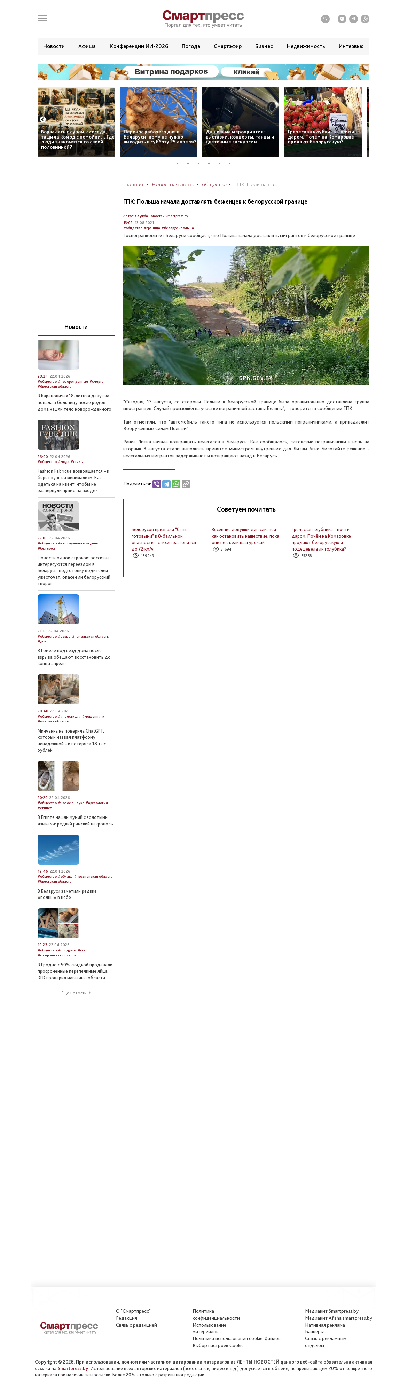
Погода (191, 46)
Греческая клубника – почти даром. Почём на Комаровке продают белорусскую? (321, 136)
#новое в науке (71, 802)
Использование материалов (209, 1328)
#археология (97, 802)
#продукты (67, 950)
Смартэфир (228, 46)
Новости (54, 46)
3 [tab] (201, 163)
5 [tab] (222, 163)
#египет (45, 808)
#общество (132, 228)
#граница (152, 228)
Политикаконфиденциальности (216, 1314)
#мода (63, 461)
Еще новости (74, 992)
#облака (65, 876)
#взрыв (64, 636)
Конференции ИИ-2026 (139, 46)
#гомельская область (90, 636)
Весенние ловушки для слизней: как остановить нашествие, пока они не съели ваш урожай (245, 536)
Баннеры (314, 1331)
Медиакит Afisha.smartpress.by (338, 1318)
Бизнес (264, 46)
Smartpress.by (73, 1368)
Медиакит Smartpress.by (332, 1311)
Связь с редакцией (136, 1325)
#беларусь (46, 548)
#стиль (77, 461)
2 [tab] (190, 163)
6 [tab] (232, 163)
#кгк (81, 950)
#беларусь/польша (178, 228)
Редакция (126, 1318)
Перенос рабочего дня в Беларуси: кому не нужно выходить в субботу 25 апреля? (160, 136)
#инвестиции (69, 716)
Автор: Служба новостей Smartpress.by (155, 216)
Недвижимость (306, 46)
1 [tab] (180, 163)
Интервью (351, 46)
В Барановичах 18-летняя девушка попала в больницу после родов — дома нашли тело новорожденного (74, 402)
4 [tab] (211, 163)
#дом (42, 641)
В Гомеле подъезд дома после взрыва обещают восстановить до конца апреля (74, 657)
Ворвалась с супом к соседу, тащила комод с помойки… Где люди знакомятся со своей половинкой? (78, 139)
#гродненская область (93, 876)
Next (364, 119)
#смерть (96, 381)
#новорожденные (73, 381)
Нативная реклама (325, 1325)
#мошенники (93, 716)
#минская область (53, 721)
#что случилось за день (78, 543)
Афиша (87, 46)
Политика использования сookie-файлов (237, 1338)
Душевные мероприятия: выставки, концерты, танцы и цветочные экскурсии (240, 136)
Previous (43, 119)
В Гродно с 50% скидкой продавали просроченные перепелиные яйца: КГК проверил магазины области (75, 971)
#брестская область (54, 386)
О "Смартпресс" (133, 1311)
